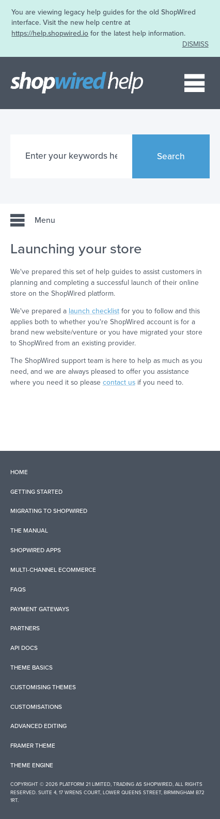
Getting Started (36, 491)
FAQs (18, 589)
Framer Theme (32, 745)
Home (19, 472)
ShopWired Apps (35, 550)
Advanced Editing (38, 726)
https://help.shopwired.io (49, 33)
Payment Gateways (39, 609)
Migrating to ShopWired (48, 510)
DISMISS (195, 44)
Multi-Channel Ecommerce (53, 569)
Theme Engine (31, 765)
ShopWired (158, 784)
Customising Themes (43, 687)
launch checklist (94, 311)
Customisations (36, 706)
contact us (119, 382)
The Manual (29, 530)
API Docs (24, 647)
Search (171, 156)
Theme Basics (31, 667)
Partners (25, 628)
